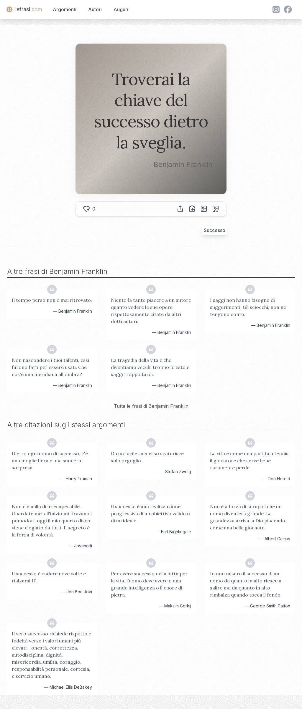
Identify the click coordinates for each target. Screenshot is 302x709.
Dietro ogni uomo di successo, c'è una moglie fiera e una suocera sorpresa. (50, 460)
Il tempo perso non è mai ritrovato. (52, 300)
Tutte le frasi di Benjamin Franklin (151, 406)
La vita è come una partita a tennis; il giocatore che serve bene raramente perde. (250, 460)
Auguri (121, 9)
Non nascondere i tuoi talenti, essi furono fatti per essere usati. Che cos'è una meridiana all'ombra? (50, 367)
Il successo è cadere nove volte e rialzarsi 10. (49, 577)
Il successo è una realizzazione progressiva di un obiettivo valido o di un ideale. (150, 513)
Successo (214, 230)
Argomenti (64, 9)
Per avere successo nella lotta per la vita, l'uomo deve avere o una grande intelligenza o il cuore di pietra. (149, 584)
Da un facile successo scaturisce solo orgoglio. (147, 456)
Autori (95, 9)
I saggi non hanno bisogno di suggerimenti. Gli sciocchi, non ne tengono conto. (248, 307)
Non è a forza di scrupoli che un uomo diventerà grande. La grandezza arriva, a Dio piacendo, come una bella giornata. (248, 517)
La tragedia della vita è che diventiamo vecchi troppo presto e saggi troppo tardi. (150, 367)
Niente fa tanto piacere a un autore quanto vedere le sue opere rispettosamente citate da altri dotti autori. (151, 310)
